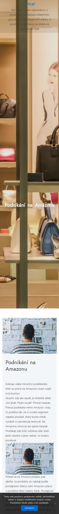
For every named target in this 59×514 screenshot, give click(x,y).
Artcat (29, 4)
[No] (55, 503)
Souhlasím (29, 508)
